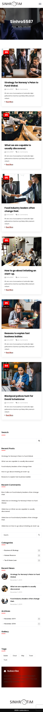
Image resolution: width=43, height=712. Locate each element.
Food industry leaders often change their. (20, 209)
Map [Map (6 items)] (22, 656)
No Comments (23, 89)
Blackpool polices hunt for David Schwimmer (19, 397)
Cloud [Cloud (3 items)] (15, 656)
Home (14, 27)
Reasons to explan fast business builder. (17, 335)
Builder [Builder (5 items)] (6, 656)
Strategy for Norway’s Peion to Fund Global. (21, 84)
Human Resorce (22, 555)
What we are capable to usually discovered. (18, 147)
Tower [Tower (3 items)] (31, 656)
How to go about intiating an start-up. (20, 272)
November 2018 (22, 624)
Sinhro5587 (10, 89)
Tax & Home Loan (22, 560)
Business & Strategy (22, 550)
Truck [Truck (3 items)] (5, 660)
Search (5, 432)
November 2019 (22, 619)
